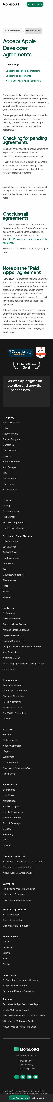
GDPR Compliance (26, 1068)
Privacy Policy (26, 1065)
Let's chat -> (38, 1098)
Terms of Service (27, 1061)
